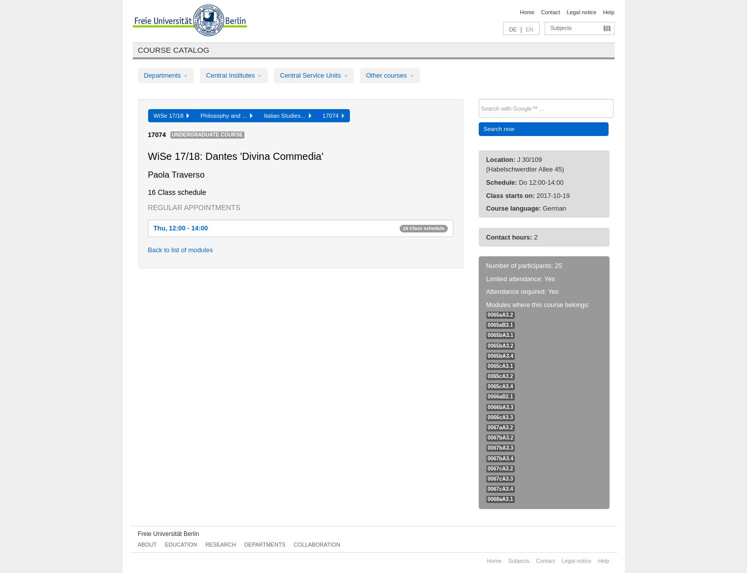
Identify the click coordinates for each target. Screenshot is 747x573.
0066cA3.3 (500, 417)
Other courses (390, 75)
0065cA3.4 (500, 386)
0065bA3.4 (501, 356)
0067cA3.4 (500, 489)
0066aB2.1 (500, 396)
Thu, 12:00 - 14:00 (301, 228)
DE (513, 29)
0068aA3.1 (500, 499)
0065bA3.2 (501, 346)
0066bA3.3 (501, 407)
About (147, 545)
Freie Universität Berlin (168, 533)
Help (608, 12)
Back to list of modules (180, 250)
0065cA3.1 (500, 366)
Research (220, 545)
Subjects (561, 28)
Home (527, 12)
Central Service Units (314, 75)
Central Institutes (234, 75)
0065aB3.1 (500, 325)
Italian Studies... (287, 116)
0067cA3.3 (500, 479)
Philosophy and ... (226, 116)
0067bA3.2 (501, 438)
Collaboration (317, 545)
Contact (550, 12)
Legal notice (581, 12)
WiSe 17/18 (172, 116)
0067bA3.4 (501, 458)
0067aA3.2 (500, 427)
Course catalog (173, 50)
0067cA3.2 (500, 468)
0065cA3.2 (500, 376)
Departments (166, 75)
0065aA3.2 (500, 315)
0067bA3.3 (501, 448)
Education (181, 545)
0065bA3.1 (501, 335)
